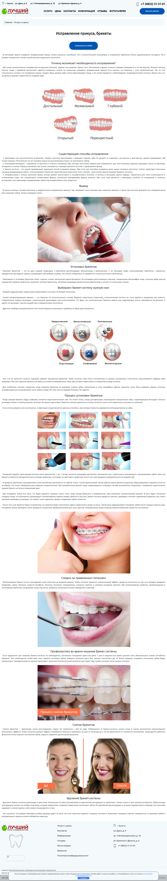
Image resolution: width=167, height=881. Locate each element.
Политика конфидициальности (72, 855)
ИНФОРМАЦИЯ (86, 10)
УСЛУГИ (48, 10)
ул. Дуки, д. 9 (21, 3)
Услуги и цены (21, 22)
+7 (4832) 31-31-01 (150, 4)
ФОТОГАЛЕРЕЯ (117, 10)
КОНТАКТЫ (69, 10)
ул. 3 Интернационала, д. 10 (43, 3)
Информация (64, 835)
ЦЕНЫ (58, 10)
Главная (8, 22)
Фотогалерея (64, 845)
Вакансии (62, 850)
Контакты (62, 830)
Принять (84, 878)
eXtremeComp (160, 878)
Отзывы (61, 840)
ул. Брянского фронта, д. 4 (69, 3)
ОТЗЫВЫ (102, 10)
